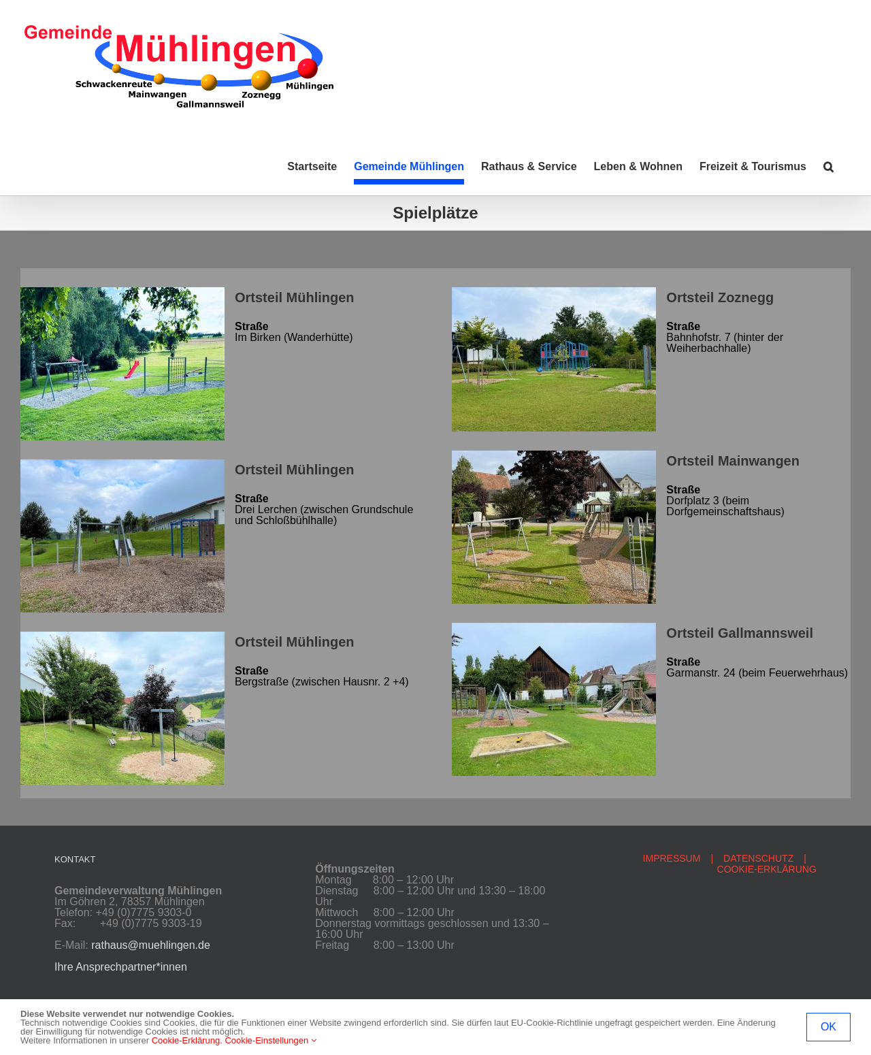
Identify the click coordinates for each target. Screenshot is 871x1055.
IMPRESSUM (672, 858)
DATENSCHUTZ (758, 858)
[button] (828, 166)
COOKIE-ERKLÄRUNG (767, 869)
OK (828, 1027)
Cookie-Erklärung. (187, 1040)
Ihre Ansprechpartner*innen (120, 967)
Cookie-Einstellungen (270, 1040)
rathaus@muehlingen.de (150, 945)
